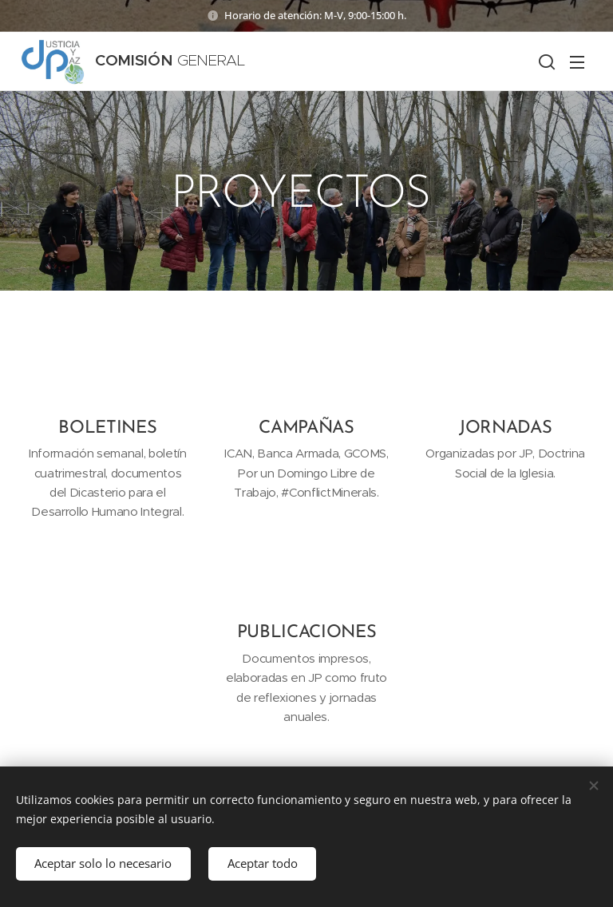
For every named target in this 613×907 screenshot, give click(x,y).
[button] (545, 61)
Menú (577, 62)
